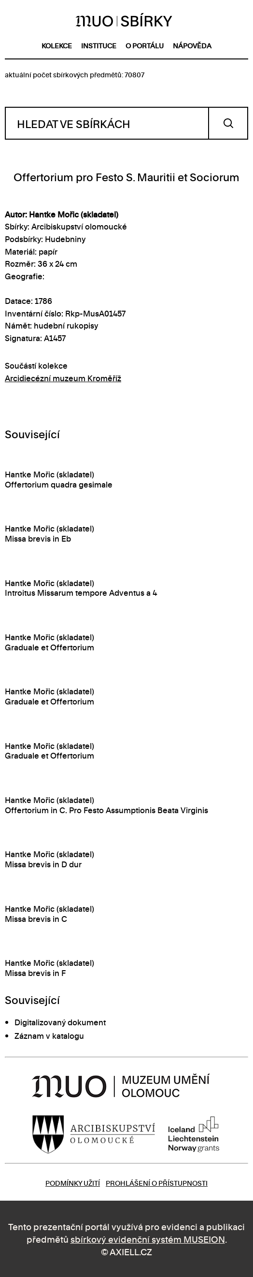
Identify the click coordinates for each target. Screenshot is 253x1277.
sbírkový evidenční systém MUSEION (147, 1239)
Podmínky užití (72, 1182)
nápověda (192, 45)
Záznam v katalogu (49, 1035)
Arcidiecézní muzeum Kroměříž (63, 378)
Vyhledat (228, 123)
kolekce (57, 45)
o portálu (145, 45)
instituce (98, 45)
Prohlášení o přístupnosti (157, 1182)
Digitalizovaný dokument (60, 1022)
